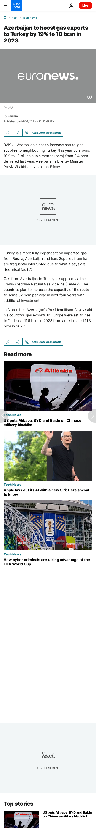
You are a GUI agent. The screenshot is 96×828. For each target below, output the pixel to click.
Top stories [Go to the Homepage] (18, 803)
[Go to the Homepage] (16, 5)
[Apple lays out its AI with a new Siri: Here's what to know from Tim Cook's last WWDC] (48, 492)
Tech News (29, 17)
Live (85, 5)
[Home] (5, 17)
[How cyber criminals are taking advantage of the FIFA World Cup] (48, 562)
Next (14, 17)
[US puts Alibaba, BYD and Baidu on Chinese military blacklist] (48, 423)
